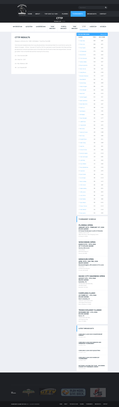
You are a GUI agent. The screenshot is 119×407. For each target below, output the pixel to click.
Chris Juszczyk (83, 58)
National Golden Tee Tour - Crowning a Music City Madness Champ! (92, 366)
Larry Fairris (83, 195)
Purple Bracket (63, 27)
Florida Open (86, 225)
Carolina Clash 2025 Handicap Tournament (89, 358)
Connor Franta (83, 149)
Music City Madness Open (92, 276)
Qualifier (29, 26)
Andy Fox (82, 146)
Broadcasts (91, 14)
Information (17, 26)
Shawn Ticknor (83, 206)
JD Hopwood (83, 51)
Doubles (103, 26)
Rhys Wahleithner (84, 167)
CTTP (83, 26)
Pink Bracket (74, 27)
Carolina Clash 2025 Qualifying (89, 350)
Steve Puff (82, 93)
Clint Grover (83, 184)
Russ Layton (83, 213)
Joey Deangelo (83, 118)
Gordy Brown (83, 72)
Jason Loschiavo (83, 100)
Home (30, 14)
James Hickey (83, 83)
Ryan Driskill (83, 174)
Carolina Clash (87, 293)
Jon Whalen (83, 177)
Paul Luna (82, 44)
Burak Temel (83, 54)
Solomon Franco (84, 132)
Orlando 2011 (57, 21)
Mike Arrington (83, 86)
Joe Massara (82, 111)
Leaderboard (41, 26)
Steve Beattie (83, 79)
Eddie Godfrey (83, 188)
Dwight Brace (83, 139)
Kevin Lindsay (83, 181)
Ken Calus (82, 135)
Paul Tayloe (82, 47)
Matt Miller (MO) (83, 104)
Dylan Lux (82, 107)
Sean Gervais (83, 68)
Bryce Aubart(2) (83, 65)
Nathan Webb (83, 61)
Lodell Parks (83, 121)
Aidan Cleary (83, 142)
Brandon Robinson (84, 76)
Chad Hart (82, 170)
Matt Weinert (83, 209)
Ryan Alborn (83, 202)
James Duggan (83, 97)
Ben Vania (82, 128)
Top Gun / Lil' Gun (51, 14)
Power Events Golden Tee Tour (18, 404)
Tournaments (77, 14)
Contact (103, 14)
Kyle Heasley (83, 199)
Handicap (93, 26)
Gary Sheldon (83, 163)
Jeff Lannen (83, 192)
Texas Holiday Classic (90, 310)
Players (65, 14)
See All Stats (103, 34)
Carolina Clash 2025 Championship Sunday (90, 334)
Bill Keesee (82, 114)
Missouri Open (86, 259)
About (37, 14)
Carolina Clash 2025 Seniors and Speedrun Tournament (90, 343)
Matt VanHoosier (84, 156)
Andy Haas (82, 40)
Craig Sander (83, 125)
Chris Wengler (83, 90)
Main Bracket (52, 27)
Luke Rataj (82, 160)
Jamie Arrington (84, 153)
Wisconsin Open (87, 242)
